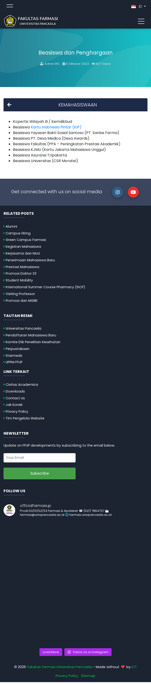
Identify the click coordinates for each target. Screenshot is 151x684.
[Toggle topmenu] (10, 7)
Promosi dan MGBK (22, 302)
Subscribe (39, 475)
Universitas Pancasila (23, 330)
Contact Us (15, 400)
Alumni (11, 228)
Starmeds (14, 357)
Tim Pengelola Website (25, 420)
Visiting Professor (20, 295)
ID (137, 7)
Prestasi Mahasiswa (22, 268)
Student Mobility (19, 282)
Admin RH (52, 66)
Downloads (15, 393)
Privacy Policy (17, 413)
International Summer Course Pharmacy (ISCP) (45, 289)
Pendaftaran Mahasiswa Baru (31, 337)
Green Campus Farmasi (26, 241)
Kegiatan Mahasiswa (23, 248)
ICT (134, 668)
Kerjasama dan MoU (23, 255)
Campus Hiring (18, 235)
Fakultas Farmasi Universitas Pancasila (59, 668)
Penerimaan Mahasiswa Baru (30, 262)
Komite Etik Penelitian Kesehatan (33, 344)
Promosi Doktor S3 (21, 275)
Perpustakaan (17, 350)
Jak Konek (14, 406)
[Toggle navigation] (141, 22)
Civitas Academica (22, 386)
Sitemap (88, 677)
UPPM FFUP (14, 364)
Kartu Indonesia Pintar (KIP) (56, 129)
